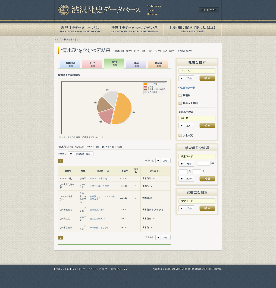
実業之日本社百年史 (99, 186)
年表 (136, 64)
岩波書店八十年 (97, 209)
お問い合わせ (117, 269)
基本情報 (70, 64)
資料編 (158, 64)
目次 (92, 64)
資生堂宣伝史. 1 (97, 218)
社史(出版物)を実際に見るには (192, 29)
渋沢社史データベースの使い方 (134, 29)
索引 (114, 63)
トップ (57, 39)
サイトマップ (78, 269)
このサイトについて (97, 269)
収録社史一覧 (187, 87)
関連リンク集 (62, 269)
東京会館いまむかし (99, 227)
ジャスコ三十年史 (98, 178)
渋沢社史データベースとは (79, 29)
